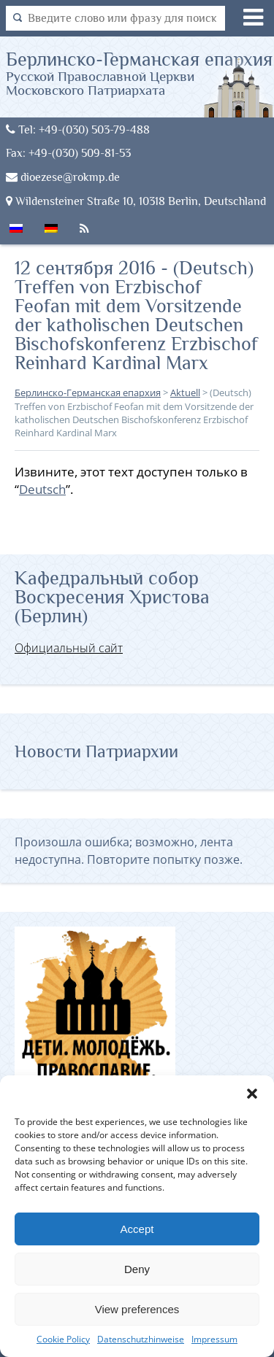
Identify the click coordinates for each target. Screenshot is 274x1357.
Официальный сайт (69, 648)
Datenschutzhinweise (140, 1339)
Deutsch (42, 489)
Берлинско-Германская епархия (140, 73)
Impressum (214, 1339)
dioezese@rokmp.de (63, 177)
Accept (137, 1229)
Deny (137, 1269)
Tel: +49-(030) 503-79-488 (78, 129)
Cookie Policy (63, 1339)
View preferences (137, 1309)
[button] (252, 1093)
